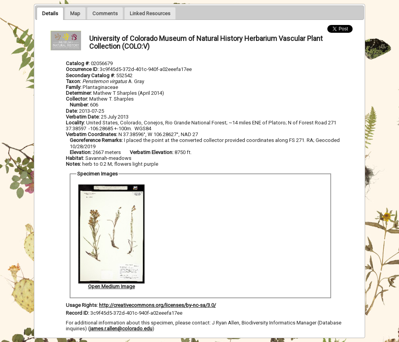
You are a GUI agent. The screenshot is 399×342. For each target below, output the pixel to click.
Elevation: (81, 152)
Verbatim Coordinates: (92, 134)
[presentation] (50, 13)
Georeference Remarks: (97, 140)
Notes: (73, 164)
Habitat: (75, 158)
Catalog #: (78, 63)
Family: (73, 87)
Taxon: (73, 81)
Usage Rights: (82, 305)
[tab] (50, 13)
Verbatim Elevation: (152, 152)
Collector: (77, 99)
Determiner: (79, 93)
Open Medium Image (111, 286)
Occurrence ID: (83, 69)
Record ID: (78, 313)
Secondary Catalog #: (91, 75)
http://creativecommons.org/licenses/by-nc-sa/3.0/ (157, 305)
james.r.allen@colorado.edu (121, 328)
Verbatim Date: (83, 117)
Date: (72, 111)
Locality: (75, 123)
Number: (80, 105)
